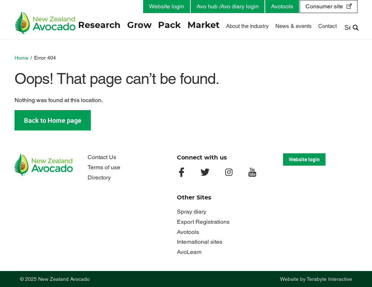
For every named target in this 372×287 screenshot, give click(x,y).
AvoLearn (189, 251)
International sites (199, 241)
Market (203, 25)
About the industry (247, 26)
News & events (293, 26)
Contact (327, 26)
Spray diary (191, 211)
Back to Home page (52, 120)
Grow (139, 25)
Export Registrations (203, 221)
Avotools (282, 6)
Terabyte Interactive (329, 279)
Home (21, 58)
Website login (166, 6)
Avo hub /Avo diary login (228, 6)
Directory (99, 177)
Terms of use (104, 167)
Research (99, 25)
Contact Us (102, 157)
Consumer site (324, 6)
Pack (169, 25)
